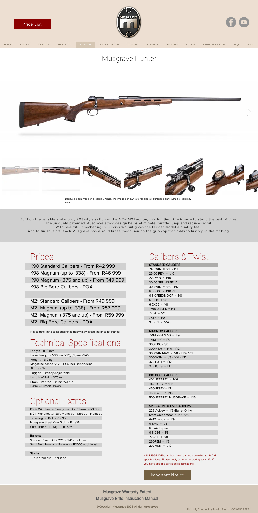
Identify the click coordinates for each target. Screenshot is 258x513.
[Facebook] (231, 22)
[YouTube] (244, 22)
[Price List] (32, 24)
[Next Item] (249, 112)
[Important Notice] (167, 475)
